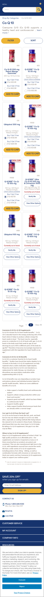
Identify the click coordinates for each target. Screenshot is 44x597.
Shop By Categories (10, 18)
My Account (9, 531)
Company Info (10, 538)
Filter (11, 41)
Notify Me (32, 196)
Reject (22, 586)
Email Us (8, 511)
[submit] (39, 9)
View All (38, 325)
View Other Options (33, 203)
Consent (22, 580)
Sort (33, 41)
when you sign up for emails (15, 478)
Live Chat (9, 516)
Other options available (32, 79)
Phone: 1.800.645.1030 (14, 504)
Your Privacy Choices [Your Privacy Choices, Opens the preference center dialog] (22, 593)
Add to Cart (12, 94)
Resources (8, 545)
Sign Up (22, 491)
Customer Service (12, 524)
